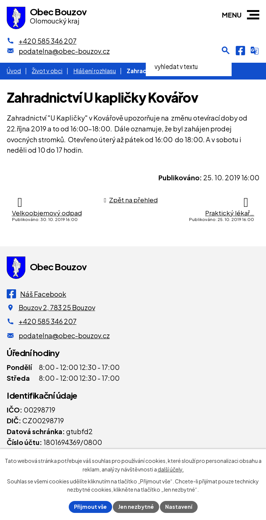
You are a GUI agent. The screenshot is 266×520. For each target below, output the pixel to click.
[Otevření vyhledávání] (225, 50)
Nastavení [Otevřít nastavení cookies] (178, 506)
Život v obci (47, 70)
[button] (253, 14)
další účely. (171, 469)
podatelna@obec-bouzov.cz (64, 335)
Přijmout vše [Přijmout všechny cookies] (90, 506)
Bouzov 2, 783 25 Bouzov (57, 307)
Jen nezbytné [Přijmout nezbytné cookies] (136, 506)
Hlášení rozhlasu (94, 70)
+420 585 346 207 (48, 321)
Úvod (14, 70)
